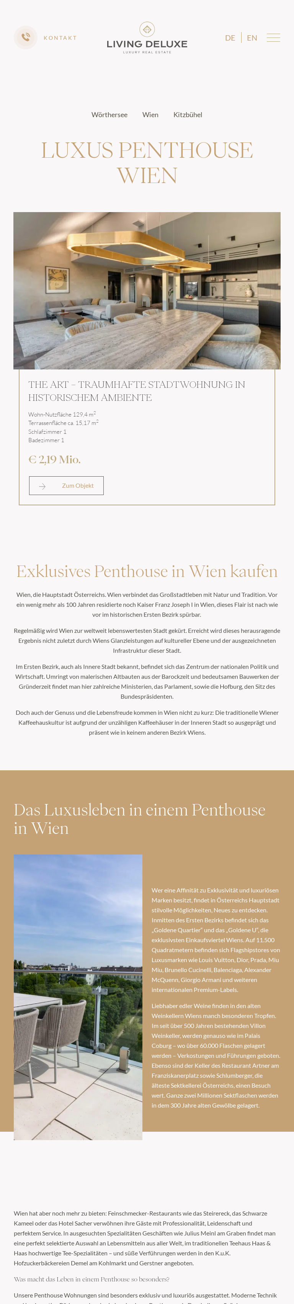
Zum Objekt (66, 485)
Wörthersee (110, 114)
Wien (151, 114)
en (252, 37)
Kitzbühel (188, 114)
